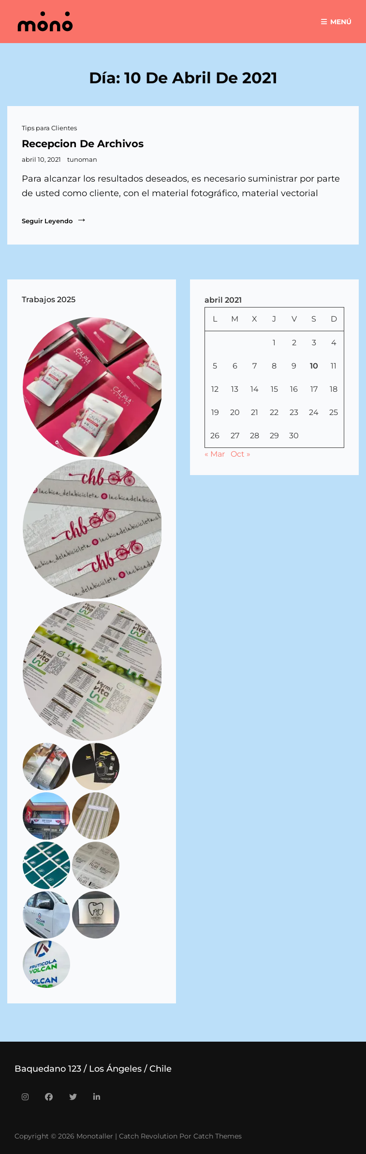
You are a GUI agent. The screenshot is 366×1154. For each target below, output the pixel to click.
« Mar (215, 454)
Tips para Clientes (49, 128)
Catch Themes (217, 1136)
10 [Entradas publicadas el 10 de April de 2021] (314, 365)
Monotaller (94, 1136)
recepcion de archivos (83, 144)
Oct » (240, 454)
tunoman (82, 159)
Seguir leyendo (54, 220)
